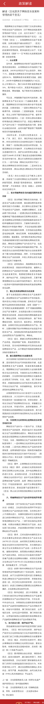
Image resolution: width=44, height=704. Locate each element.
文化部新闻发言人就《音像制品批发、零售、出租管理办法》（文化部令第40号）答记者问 (20, 691)
